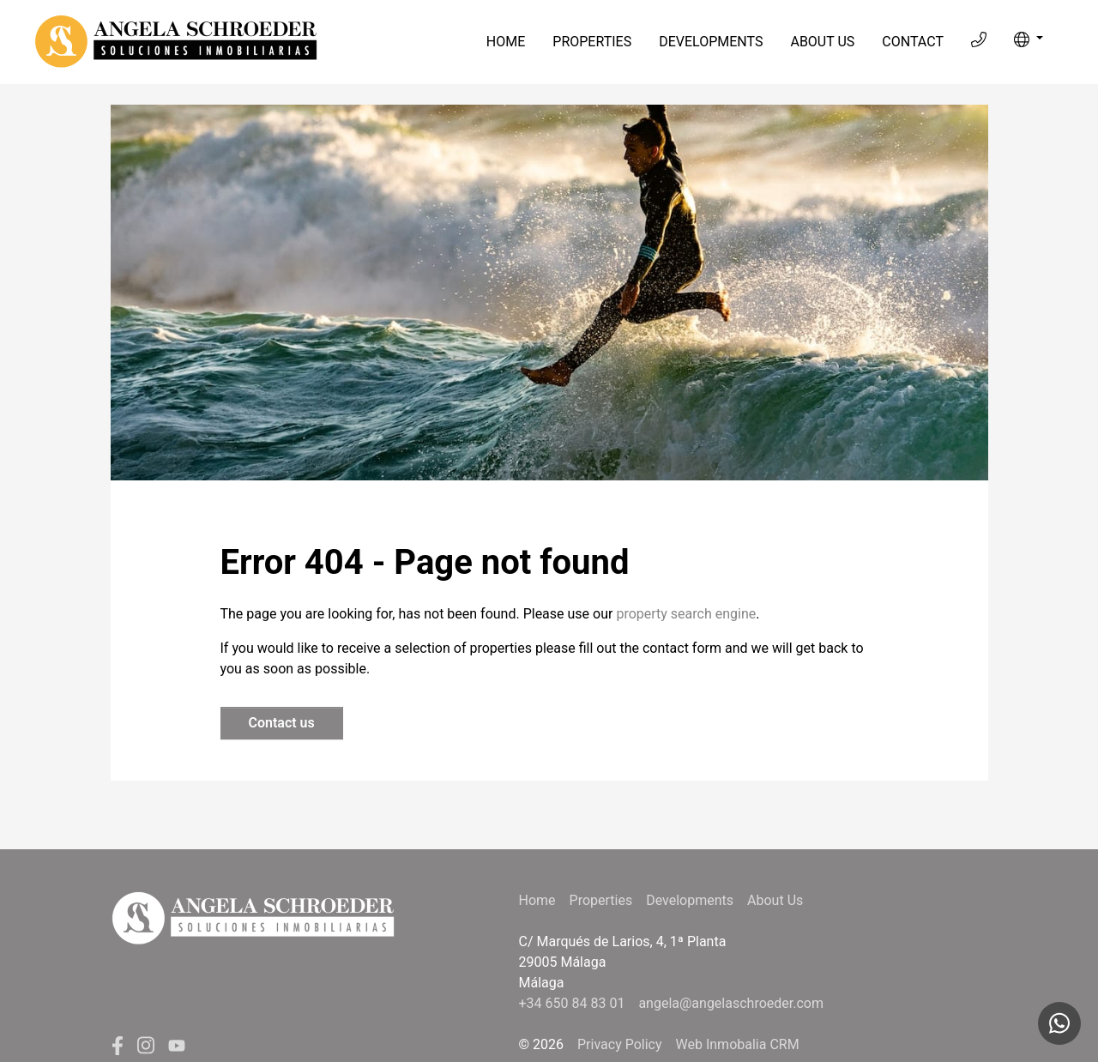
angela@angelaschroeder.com (731, 1003)
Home (505, 41)
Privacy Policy (619, 1044)
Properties (591, 41)
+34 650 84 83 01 (572, 1003)
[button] (1028, 39)
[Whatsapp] (1059, 1023)
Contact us (282, 723)
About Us (822, 41)
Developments (711, 41)
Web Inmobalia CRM (737, 1044)
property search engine (686, 614)
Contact (913, 41)
